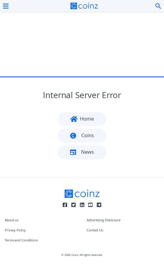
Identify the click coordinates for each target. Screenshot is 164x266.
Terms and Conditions (21, 240)
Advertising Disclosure (103, 220)
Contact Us (95, 230)
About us (11, 220)
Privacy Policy (15, 230)
